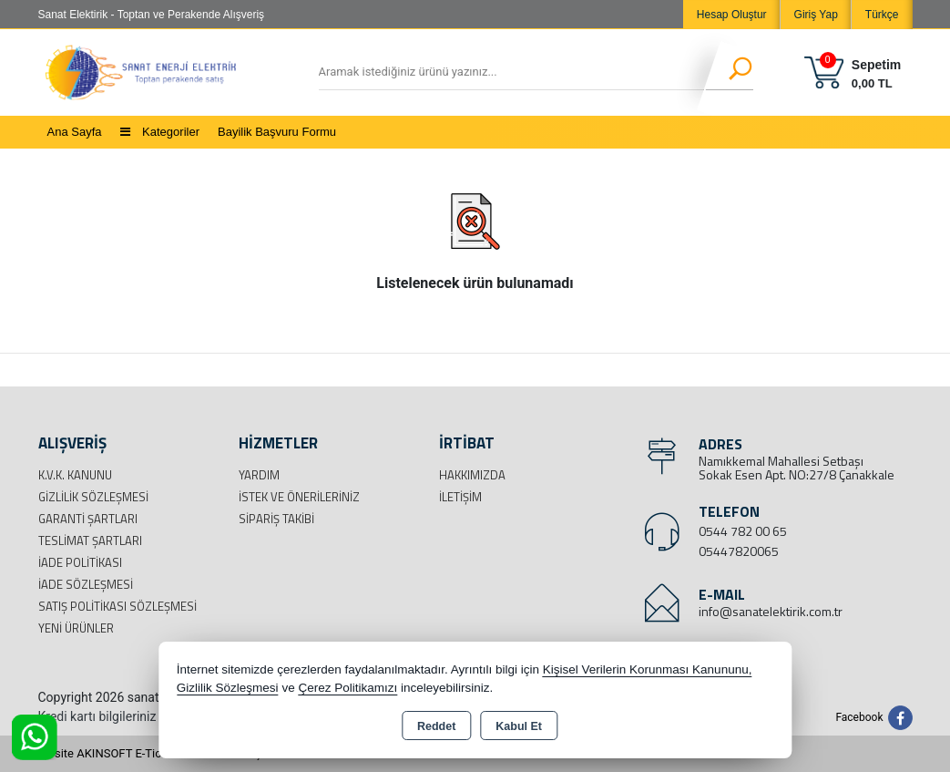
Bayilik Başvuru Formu (277, 132)
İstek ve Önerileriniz (299, 497)
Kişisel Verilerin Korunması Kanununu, (647, 669)
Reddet (436, 726)
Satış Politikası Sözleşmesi (117, 606)
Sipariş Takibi (276, 519)
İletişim (460, 497)
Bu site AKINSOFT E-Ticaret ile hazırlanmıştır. (156, 753)
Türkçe (882, 14)
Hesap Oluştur (732, 14)
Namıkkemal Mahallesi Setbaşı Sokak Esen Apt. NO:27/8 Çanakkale (796, 467)
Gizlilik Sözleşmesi (93, 497)
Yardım (259, 475)
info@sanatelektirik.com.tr (771, 611)
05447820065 (739, 551)
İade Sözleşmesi (85, 584)
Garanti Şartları (88, 519)
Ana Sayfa (74, 132)
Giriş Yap (816, 14)
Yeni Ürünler (76, 628)
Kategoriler (159, 132)
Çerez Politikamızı (347, 688)
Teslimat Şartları (90, 540)
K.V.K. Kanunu (75, 475)
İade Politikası (80, 562)
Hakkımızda (472, 475)
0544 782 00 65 (743, 530)
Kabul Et (518, 726)
